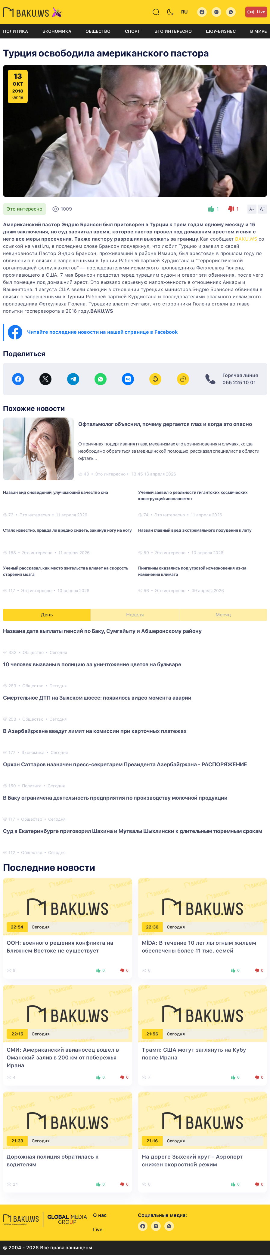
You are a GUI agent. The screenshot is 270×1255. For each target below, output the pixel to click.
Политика (15, 31)
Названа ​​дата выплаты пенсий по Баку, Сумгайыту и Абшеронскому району (102, 631)
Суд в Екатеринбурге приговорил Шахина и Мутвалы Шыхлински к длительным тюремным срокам (132, 831)
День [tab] (47, 615)
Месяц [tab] (223, 615)
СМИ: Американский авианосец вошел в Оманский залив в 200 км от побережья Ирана (63, 1057)
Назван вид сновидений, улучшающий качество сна (55, 492)
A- (252, 209)
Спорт (132, 31)
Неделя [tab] (135, 615)
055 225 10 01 (239, 382)
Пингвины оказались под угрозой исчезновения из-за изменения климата (192, 571)
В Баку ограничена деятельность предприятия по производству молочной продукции (115, 798)
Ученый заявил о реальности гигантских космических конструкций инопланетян (193, 495)
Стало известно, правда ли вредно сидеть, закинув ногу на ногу (67, 530)
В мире (258, 31)
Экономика (56, 31)
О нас (100, 1215)
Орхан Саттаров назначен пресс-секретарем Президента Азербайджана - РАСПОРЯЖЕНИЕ (125, 764)
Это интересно (173, 31)
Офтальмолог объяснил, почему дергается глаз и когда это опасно (165, 424)
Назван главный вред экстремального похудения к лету (195, 530)
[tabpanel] (135, 741)
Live (256, 12)
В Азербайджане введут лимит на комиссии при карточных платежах (95, 731)
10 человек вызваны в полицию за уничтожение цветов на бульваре (92, 664)
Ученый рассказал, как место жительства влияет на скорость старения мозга (65, 571)
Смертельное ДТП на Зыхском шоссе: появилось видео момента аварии (97, 697)
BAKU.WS (246, 239)
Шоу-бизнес (221, 31)
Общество (97, 31)
